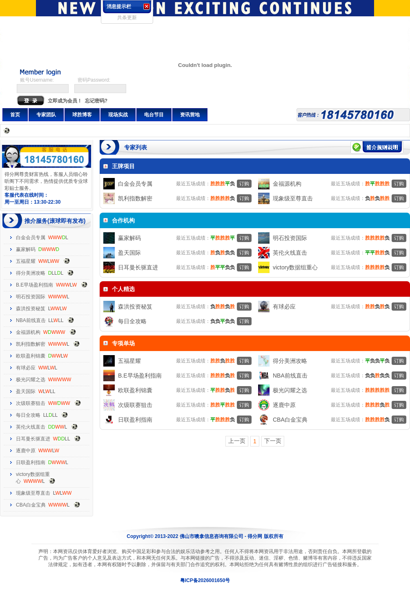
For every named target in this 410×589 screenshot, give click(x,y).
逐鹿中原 (26, 450)
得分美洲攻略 (30, 273)
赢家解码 (26, 249)
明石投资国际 (30, 297)
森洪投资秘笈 (30, 308)
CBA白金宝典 (31, 505)
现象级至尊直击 (33, 493)
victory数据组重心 (295, 267)
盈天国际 (26, 391)
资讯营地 (190, 115)
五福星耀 (26, 261)
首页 (15, 115)
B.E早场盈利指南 (34, 285)
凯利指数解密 (30, 344)
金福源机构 (28, 332)
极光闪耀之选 (30, 379)
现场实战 (118, 115)
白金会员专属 (30, 237)
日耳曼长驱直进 (33, 439)
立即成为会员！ (65, 101)
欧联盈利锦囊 (30, 356)
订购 (244, 184)
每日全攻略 (28, 415)
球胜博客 (82, 115)
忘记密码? (96, 101)
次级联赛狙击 (30, 403)
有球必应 (26, 368)
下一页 (272, 441)
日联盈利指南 (30, 462)
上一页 (236, 441)
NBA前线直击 (31, 320)
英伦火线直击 (30, 427)
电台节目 (154, 115)
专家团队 (46, 115)
